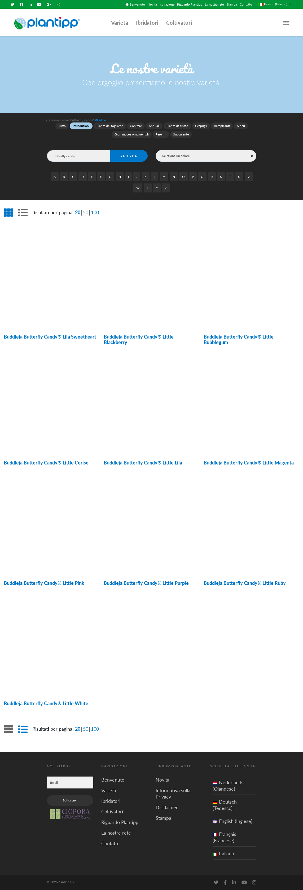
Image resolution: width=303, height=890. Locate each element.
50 (85, 212)
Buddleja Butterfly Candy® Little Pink (44, 583)
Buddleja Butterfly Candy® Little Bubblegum (239, 339)
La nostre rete (116, 832)
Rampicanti (222, 126)
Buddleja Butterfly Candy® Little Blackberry (139, 339)
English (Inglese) (232, 820)
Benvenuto (137, 4)
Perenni (161, 134)
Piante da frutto (177, 126)
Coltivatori (179, 22)
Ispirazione (167, 4)
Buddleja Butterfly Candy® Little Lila (143, 462)
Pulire (100, 120)
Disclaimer (167, 807)
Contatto (246, 4)
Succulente (181, 134)
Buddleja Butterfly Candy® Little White (46, 703)
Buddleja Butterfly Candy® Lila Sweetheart (50, 336)
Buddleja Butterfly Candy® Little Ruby (245, 583)
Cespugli (201, 126)
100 (95, 212)
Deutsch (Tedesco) (225, 804)
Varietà (119, 22)
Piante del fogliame (109, 126)
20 (77, 212)
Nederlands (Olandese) (228, 785)
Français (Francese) (224, 837)
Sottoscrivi (70, 800)
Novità (152, 4)
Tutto (62, 126)
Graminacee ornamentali (132, 134)
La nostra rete (214, 4)
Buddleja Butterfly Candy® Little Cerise (46, 462)
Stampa (231, 4)
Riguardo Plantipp (189, 4)
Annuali (154, 126)
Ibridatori (147, 22)
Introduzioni (81, 126)
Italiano (223, 853)
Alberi (241, 126)
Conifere (136, 126)
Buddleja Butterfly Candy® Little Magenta (249, 462)
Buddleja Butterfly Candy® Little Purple (146, 583)
